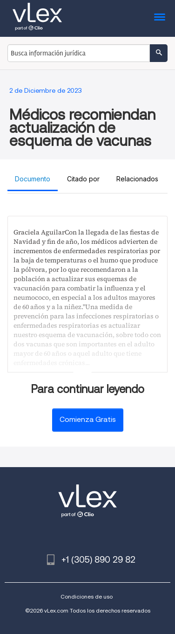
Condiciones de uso (87, 596)
